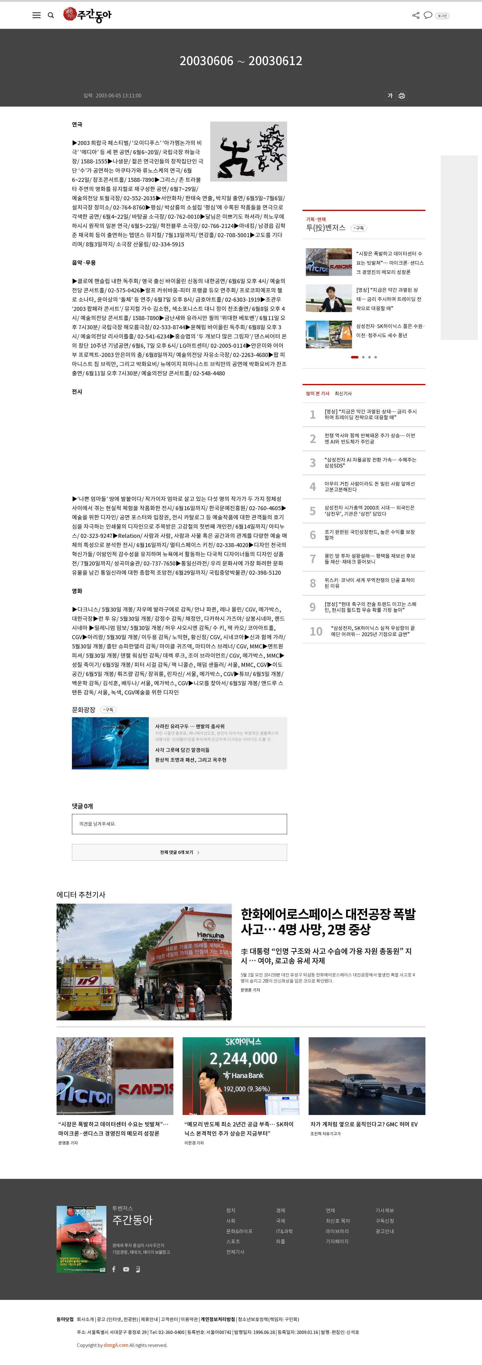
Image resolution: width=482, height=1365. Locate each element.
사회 (230, 1221)
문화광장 (83, 710)
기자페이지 (337, 1242)
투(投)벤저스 (326, 228)
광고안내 (385, 1231)
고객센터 (169, 1319)
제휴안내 (149, 1319)
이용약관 (189, 1319)
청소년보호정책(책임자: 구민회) (268, 1319)
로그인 (442, 16)
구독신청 (385, 1221)
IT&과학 (284, 1231)
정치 (230, 1211)
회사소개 (85, 1319)
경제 (280, 1211)
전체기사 (235, 1252)
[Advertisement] (164, 444)
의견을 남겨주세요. (97, 824)
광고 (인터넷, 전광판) (117, 1319)
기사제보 (385, 1211)
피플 (280, 1242)
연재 (330, 1211)
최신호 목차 (338, 1221)
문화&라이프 (239, 1231)
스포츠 (233, 1242)
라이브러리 (337, 1231)
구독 (109, 710)
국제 (280, 1221)
